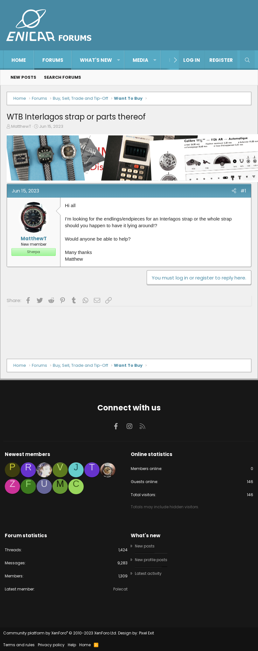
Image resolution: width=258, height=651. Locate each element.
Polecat (120, 589)
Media (140, 60)
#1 (243, 190)
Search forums (62, 77)
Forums (52, 60)
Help (72, 644)
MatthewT (21, 126)
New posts (23, 77)
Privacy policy (51, 644)
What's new (96, 60)
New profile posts (151, 559)
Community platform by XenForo (60, 633)
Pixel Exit (146, 633)
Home (18, 60)
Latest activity (148, 573)
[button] (118, 60)
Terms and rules (19, 644)
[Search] (247, 60)
